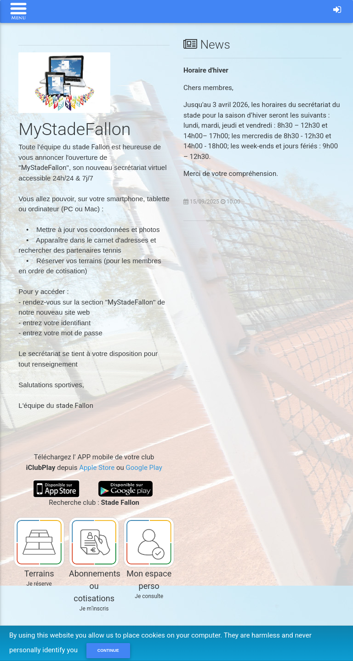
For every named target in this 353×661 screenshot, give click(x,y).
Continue (108, 650)
